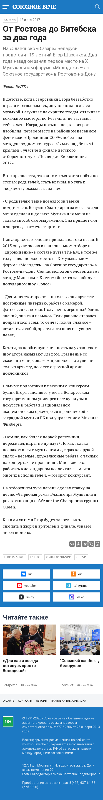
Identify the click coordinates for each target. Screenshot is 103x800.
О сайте (8, 700)
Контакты (25, 700)
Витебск (35, 557)
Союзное (67, 685)
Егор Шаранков (14, 557)
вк (26, 574)
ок (76, 574)
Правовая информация (68, 700)
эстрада (81, 557)
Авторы (41, 700)
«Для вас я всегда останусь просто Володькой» (20, 665)
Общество (11, 685)
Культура (10, 19)
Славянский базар (58, 557)
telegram (76, 585)
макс (76, 596)
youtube (26, 585)
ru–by (26, 596)
